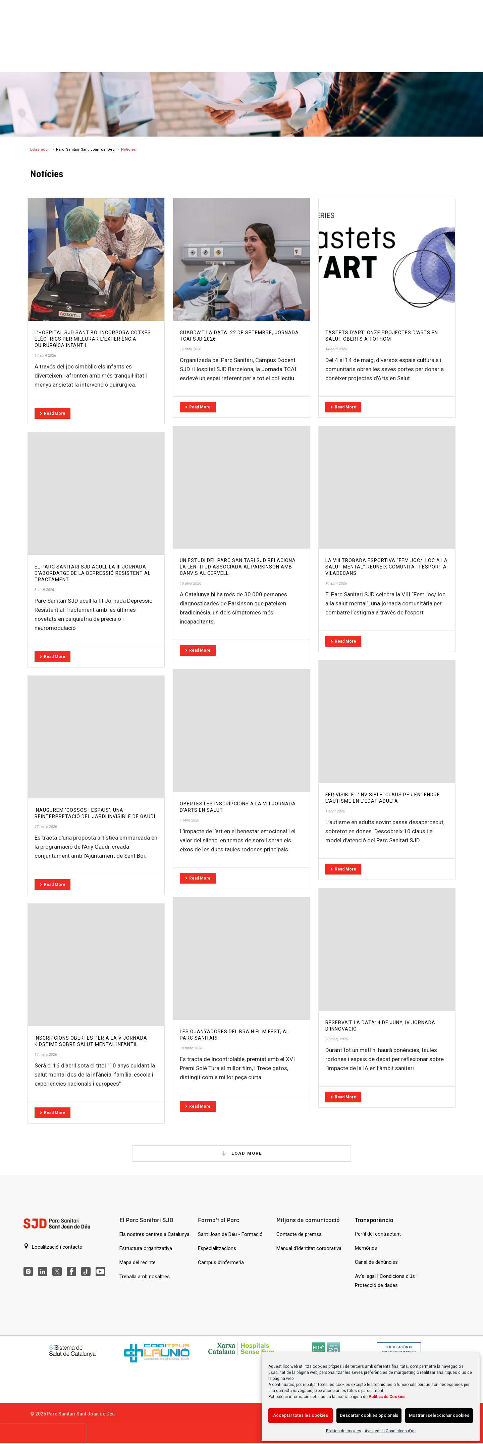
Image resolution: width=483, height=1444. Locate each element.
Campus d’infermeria (221, 1262)
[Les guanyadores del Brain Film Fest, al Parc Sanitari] (241, 958)
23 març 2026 (336, 1039)
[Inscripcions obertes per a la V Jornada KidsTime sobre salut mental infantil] (96, 965)
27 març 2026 (46, 827)
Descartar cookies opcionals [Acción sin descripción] (369, 1415)
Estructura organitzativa (145, 1248)
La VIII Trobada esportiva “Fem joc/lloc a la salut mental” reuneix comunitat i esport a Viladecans (386, 567)
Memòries (366, 1248)
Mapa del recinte (137, 1262)
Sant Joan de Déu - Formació (230, 1234)
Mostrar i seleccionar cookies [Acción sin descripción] (439, 1415)
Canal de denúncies (376, 1262)
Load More (241, 1153)
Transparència (374, 1220)
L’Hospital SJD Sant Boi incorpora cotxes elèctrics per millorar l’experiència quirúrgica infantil (93, 339)
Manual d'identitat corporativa (308, 1248)
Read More (52, 413)
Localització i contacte (52, 1246)
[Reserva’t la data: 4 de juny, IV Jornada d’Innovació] (387, 949)
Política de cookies (343, 1431)
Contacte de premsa (299, 1234)
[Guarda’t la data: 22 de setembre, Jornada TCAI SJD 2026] (241, 259)
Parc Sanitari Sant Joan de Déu (85, 149)
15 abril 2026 (190, 349)
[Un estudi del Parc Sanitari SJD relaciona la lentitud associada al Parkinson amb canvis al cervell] (241, 487)
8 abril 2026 (44, 590)
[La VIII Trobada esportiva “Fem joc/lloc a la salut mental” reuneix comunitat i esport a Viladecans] (387, 487)
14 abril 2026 (336, 349)
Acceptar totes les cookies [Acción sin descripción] (300, 1415)
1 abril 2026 (335, 811)
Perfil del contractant (378, 1234)
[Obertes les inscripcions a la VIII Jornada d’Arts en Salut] (241, 730)
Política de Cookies (387, 1396)
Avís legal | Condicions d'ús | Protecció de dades (386, 1280)
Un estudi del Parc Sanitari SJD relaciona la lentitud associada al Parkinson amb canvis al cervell (238, 567)
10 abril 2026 (190, 583)
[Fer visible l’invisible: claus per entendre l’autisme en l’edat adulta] (387, 721)
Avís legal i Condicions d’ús (390, 1431)
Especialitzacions (217, 1248)
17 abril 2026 (45, 355)
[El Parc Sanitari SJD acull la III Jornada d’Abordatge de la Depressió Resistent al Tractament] (96, 494)
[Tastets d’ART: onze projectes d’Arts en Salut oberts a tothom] (387, 259)
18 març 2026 (191, 1048)
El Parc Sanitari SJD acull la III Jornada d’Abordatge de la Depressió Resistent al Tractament (93, 573)
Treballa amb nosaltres (144, 1277)
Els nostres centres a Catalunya (154, 1234)
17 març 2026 (46, 1054)
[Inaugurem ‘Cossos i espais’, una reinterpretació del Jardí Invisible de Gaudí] (96, 737)
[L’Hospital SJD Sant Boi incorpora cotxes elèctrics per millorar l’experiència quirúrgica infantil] (96, 259)
